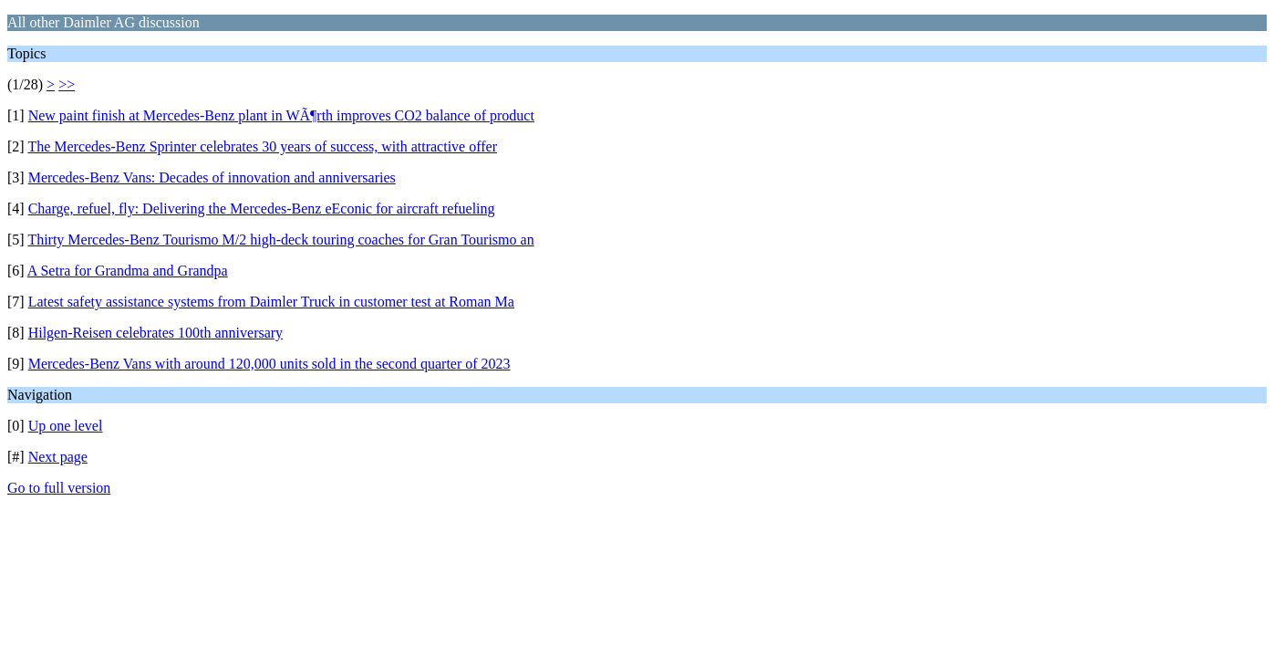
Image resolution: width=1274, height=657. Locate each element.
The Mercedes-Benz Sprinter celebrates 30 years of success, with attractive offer (262, 146)
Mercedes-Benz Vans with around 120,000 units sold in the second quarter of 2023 (269, 363)
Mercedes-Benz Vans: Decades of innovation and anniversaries (212, 177)
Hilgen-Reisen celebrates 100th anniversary (155, 332)
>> (66, 84)
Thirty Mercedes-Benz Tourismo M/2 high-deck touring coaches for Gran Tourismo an (280, 239)
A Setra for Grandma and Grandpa (127, 270)
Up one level (65, 425)
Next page (58, 456)
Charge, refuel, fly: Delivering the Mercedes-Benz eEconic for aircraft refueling (261, 208)
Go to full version (58, 487)
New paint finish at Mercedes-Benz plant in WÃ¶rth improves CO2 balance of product (281, 115)
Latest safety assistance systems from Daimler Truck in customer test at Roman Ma (271, 301)
